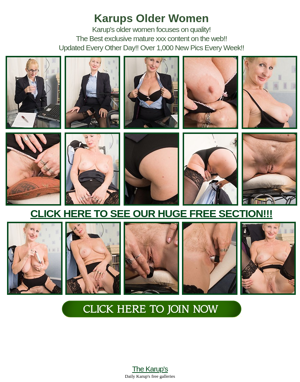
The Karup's (150, 369)
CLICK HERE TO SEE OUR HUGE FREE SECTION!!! (151, 213)
